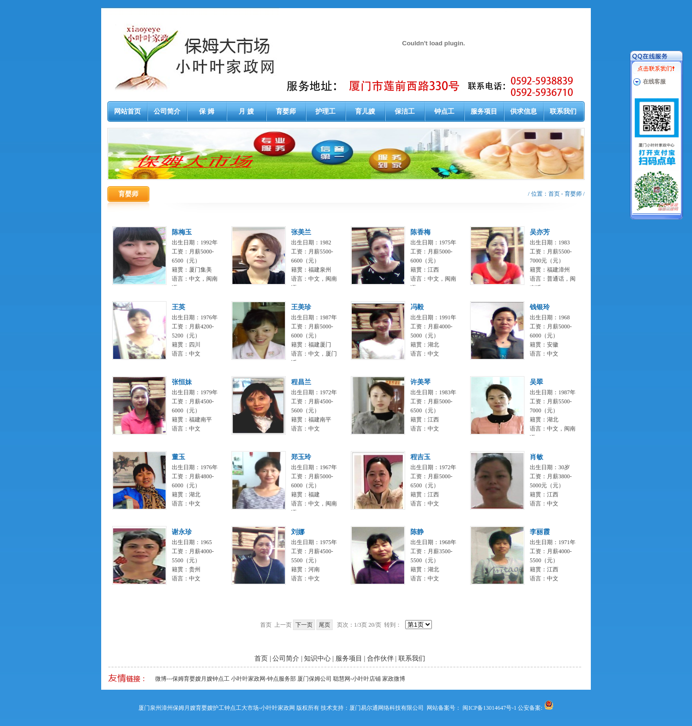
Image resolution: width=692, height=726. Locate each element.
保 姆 (206, 111)
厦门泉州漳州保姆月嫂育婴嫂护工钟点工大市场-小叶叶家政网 (216, 708)
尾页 (324, 624)
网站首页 (127, 111)
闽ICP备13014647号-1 (489, 708)
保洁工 (405, 111)
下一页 (304, 624)
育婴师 (286, 111)
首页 (554, 193)
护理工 (325, 111)
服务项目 (484, 111)
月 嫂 (246, 111)
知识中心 (317, 658)
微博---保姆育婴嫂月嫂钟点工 (192, 678)
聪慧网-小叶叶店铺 (357, 678)
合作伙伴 (380, 658)
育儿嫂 (365, 111)
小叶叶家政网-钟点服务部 (263, 678)
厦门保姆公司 (314, 678)
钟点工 (444, 111)
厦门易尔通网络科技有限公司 (386, 708)
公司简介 (167, 111)
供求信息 (523, 111)
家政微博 (393, 678)
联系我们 (563, 111)
